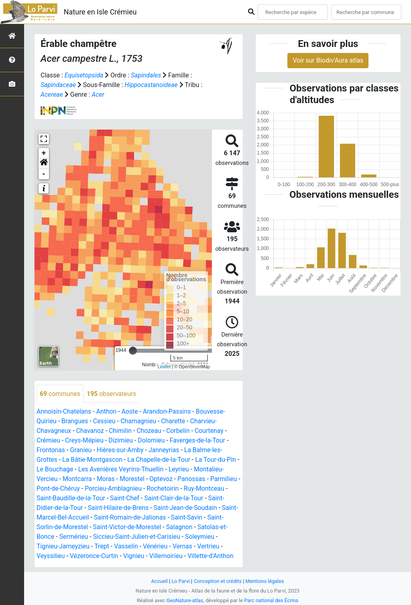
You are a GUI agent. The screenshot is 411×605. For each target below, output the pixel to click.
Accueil (159, 581)
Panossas (193, 479)
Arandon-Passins (168, 412)
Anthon (107, 412)
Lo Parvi (180, 581)
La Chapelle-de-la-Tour (160, 460)
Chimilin (121, 431)
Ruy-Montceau (209, 489)
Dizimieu (121, 441)
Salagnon (180, 527)
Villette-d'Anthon (212, 556)
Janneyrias (165, 450)
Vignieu (134, 556)
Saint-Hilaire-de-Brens (119, 508)
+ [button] (44, 153)
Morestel (133, 479)
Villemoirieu (167, 556)
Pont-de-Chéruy (61, 489)
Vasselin (127, 546)
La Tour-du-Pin (217, 460)
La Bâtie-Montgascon (93, 460)
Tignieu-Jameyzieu (63, 546)
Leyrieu (183, 469)
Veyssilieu (51, 556)
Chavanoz (91, 431)
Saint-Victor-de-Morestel (128, 527)
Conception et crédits (217, 581)
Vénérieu (156, 546)
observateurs (112, 394)
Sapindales (146, 75)
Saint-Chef (125, 498)
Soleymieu (201, 537)
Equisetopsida (84, 75)
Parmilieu (225, 479)
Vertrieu (210, 546)
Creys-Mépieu (84, 441)
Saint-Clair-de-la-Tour (175, 498)
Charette (174, 421)
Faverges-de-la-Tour (199, 441)
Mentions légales (265, 581)
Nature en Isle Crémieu (100, 12)
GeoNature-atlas (184, 600)
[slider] (133, 351)
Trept (102, 546)
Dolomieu (152, 441)
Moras (106, 479)
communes (60, 394)
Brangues (75, 421)
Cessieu (105, 421)
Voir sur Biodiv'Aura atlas (328, 60)
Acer (98, 94)
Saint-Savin (188, 518)
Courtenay (211, 431)
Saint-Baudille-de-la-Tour (71, 498)
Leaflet (164, 366)
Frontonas (51, 450)
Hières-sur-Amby (120, 450)
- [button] (44, 174)
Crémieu (48, 441)
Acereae (52, 94)
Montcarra (77, 479)
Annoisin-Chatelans (64, 412)
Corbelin (179, 431)
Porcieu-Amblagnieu (117, 489)
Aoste (130, 412)
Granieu (81, 450)
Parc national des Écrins (271, 600)
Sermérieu (74, 537)
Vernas (184, 546)
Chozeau (150, 431)
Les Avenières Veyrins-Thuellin (125, 469)
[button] (44, 163)
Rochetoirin (167, 489)
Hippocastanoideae (152, 85)
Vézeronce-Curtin (94, 556)
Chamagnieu (139, 421)
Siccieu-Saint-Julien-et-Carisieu (138, 537)
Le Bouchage (58, 469)
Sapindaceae (58, 85)
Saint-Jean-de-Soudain (187, 508)
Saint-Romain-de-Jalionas (131, 518)
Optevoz (162, 479)
